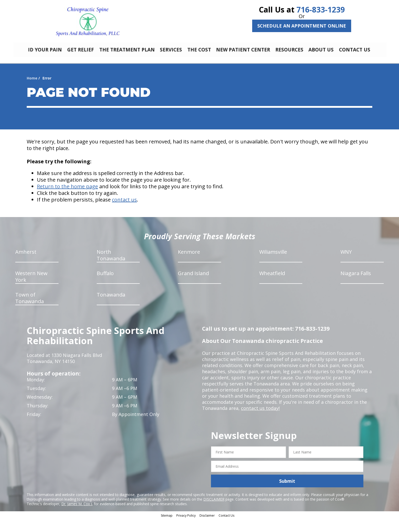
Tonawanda (111, 298)
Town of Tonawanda (29, 302)
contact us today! (260, 412)
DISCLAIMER (213, 503)
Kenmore (189, 255)
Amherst (25, 255)
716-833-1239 (320, 9)
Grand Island (193, 277)
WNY (346, 255)
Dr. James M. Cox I (76, 507)
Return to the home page (67, 190)
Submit (287, 485)
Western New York (31, 280)
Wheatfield (272, 277)
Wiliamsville (273, 255)
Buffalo (105, 277)
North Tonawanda (111, 259)
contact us (124, 203)
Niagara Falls (355, 277)
